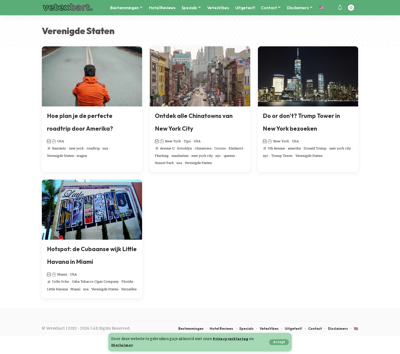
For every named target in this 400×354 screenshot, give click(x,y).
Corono (229, 148)
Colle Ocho (61, 291)
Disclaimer (122, 345)
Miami (62, 284)
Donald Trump (322, 148)
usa (113, 148)
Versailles (91, 307)
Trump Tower (312, 156)
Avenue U (169, 148)
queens (171, 164)
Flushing (183, 156)
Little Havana (74, 299)
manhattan (204, 156)
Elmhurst (163, 156)
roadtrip (99, 148)
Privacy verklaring (232, 339)
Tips (190, 141)
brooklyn (189, 148)
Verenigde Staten (63, 156)
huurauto (60, 148)
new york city (228, 156)
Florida (53, 299)
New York (174, 141)
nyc (158, 164)
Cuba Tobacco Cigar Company (101, 291)
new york (80, 148)
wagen (88, 156)
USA (61, 141)
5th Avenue (278, 148)
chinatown (209, 148)
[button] (279, 342)
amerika (299, 148)
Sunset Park (192, 164)
